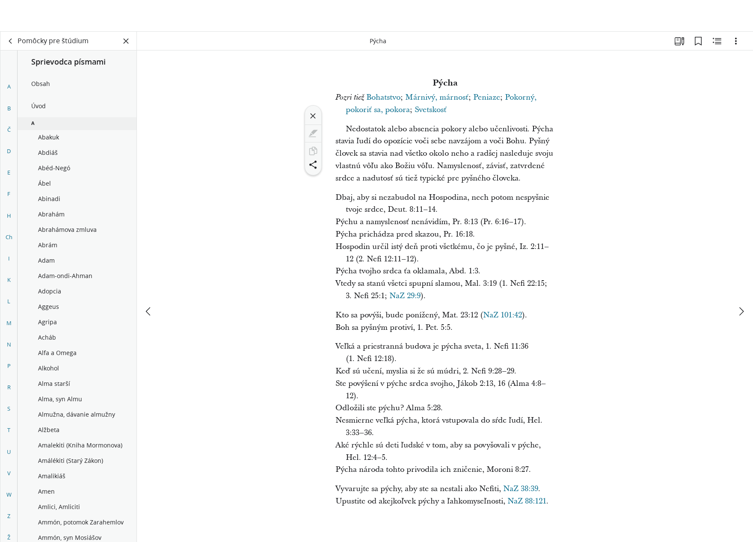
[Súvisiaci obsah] (717, 41)
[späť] (11, 41)
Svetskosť (431, 109)
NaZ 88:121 (526, 501)
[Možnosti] (735, 41)
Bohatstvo (383, 97)
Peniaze (486, 97)
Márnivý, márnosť (436, 97)
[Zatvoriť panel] (126, 41)
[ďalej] (741, 279)
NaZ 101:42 (502, 315)
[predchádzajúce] (148, 279)
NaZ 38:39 (520, 488)
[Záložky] (698, 41)
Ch (9, 237)
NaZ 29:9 (405, 295)
